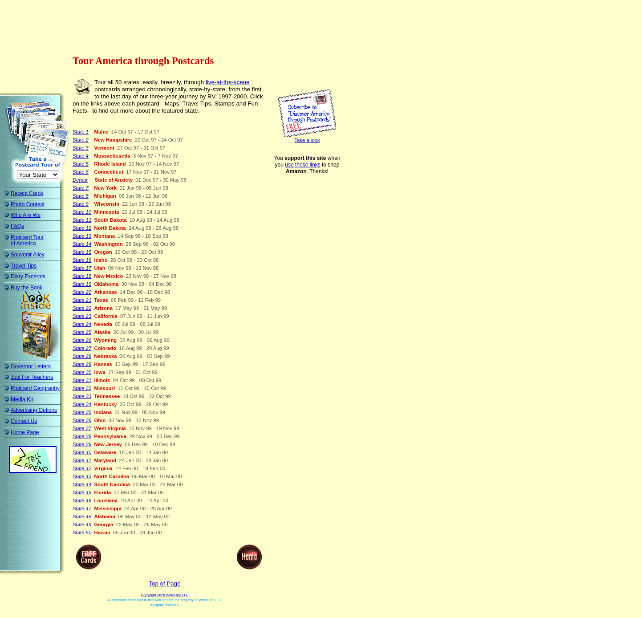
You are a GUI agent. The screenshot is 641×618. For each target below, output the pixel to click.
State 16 (82, 260)
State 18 (82, 276)
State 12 (82, 228)
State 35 (82, 412)
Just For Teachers (32, 377)
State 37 (82, 428)
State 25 (82, 332)
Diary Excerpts (28, 276)
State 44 (82, 484)
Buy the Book (26, 288)
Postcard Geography (35, 388)
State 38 (82, 436)
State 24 (82, 324)
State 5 (81, 164)
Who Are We (26, 215)
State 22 (82, 308)
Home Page (25, 432)
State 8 (81, 196)
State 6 (81, 172)
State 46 (82, 500)
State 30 (82, 372)
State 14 (82, 244)
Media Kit (22, 399)
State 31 (82, 380)
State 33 (82, 396)
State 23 (82, 316)
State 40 (82, 452)
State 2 (81, 139)
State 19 (82, 284)
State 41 (82, 460)
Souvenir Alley (28, 255)
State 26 (82, 340)
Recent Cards (27, 193)
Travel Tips (24, 266)
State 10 (82, 212)
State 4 (81, 156)
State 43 (82, 476)
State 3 (81, 147)
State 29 (82, 364)
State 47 (82, 508)
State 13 (82, 236)
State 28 (82, 356)
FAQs (17, 226)
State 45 (82, 492)
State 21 (82, 300)
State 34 (82, 404)
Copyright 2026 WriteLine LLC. (165, 595)
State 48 (82, 516)
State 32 (82, 388)
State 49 (82, 524)
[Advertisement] (166, 24)
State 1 (81, 131)
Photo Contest (28, 204)
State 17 (82, 268)
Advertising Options (34, 410)
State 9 (81, 204)
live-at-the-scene (228, 82)
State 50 (82, 532)
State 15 (82, 252)
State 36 (82, 420)
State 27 (82, 348)
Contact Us (24, 421)
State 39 (82, 444)
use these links (302, 165)
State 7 (81, 188)
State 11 (82, 220)
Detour (80, 180)
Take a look (307, 140)
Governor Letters (31, 366)
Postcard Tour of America (27, 240)
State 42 (82, 468)
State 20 (82, 292)
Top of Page (164, 583)
